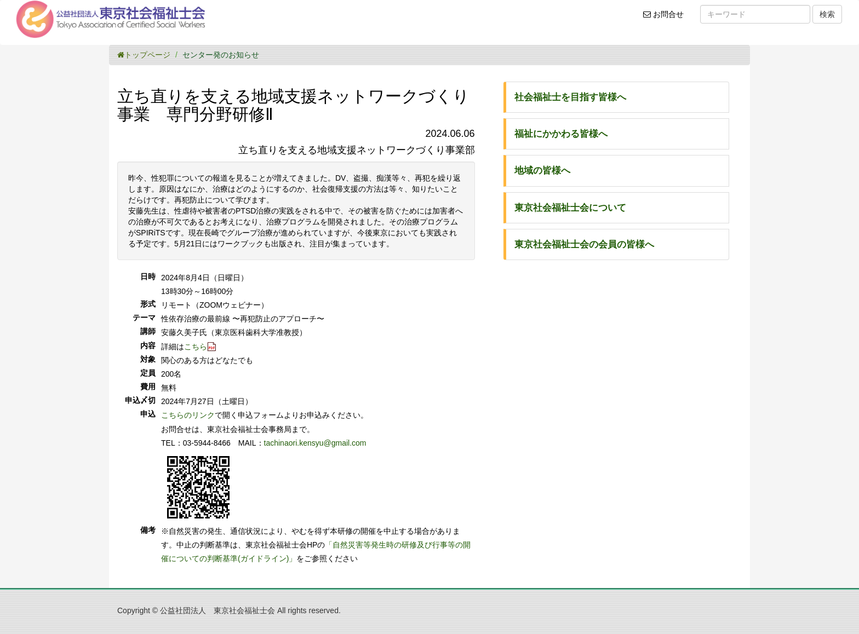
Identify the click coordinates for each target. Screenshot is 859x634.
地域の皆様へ (542, 170)
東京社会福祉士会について (570, 208)
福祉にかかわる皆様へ (561, 134)
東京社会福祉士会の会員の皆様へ (584, 244)
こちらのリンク (188, 415)
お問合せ (667, 18)
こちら (195, 346)
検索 (827, 14)
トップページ (143, 54)
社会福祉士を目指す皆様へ (570, 97)
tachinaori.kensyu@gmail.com (315, 443)
